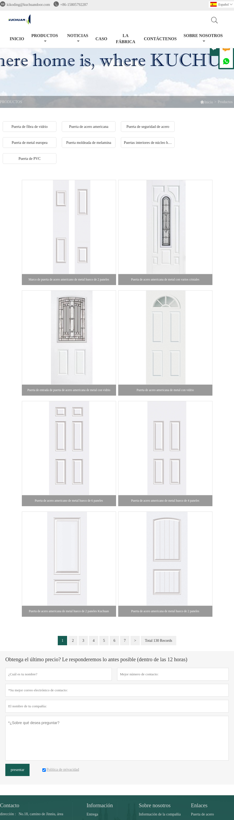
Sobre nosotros (203, 38)
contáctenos (160, 38)
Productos (44, 38)
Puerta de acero (202, 814)
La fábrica (125, 38)
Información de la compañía (159, 814)
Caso (101, 38)
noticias (77, 38)
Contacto (9, 805)
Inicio (17, 38)
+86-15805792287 (74, 5)
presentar (17, 770)
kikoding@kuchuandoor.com (28, 5)
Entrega (92, 814)
